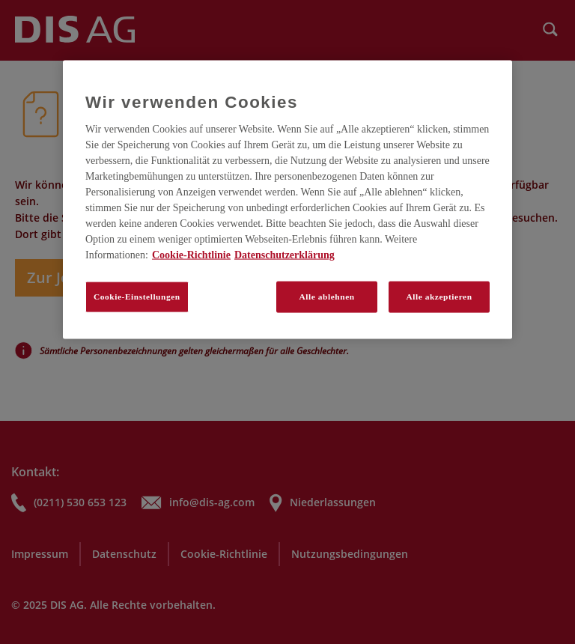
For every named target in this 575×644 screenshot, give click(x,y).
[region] (287, 200)
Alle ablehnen (327, 296)
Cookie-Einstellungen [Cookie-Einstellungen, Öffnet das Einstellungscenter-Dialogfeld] (137, 296)
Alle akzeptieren (439, 296)
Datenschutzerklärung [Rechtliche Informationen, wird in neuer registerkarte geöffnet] (284, 255)
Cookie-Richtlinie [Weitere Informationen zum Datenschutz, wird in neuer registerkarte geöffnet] (191, 255)
